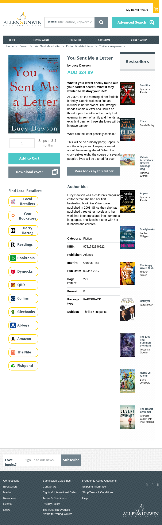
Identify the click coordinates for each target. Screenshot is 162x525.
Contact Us (104, 39)
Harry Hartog (27, 230)
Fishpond (25, 365)
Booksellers (10, 486)
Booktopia (26, 258)
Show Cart (156, 7)
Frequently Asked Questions (99, 480)
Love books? (11, 462)
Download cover (29, 172)
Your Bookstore (27, 216)
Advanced (131, 22)
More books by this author (93, 171)
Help (85, 498)
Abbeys (23, 325)
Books (11, 39)
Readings (25, 244)
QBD (21, 284)
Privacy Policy (51, 503)
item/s (137, 10)
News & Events (40, 39)
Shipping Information (94, 486)
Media (7, 492)
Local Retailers (27, 201)
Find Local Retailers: (25, 190)
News (6, 509)
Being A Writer (139, 39)
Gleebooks (26, 311)
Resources (75, 39)
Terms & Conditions (55, 498)
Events (7, 503)
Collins (23, 298)
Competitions (11, 480)
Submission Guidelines (57, 480)
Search (52, 21)
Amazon (24, 338)
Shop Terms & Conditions (97, 492)
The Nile (24, 352)
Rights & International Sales (60, 492)
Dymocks (25, 271)
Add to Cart (29, 158)
